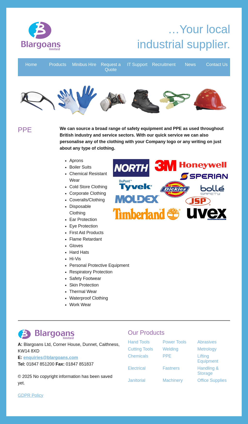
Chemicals (138, 356)
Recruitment (164, 64)
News (190, 64)
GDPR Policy (30, 395)
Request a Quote (111, 67)
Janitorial (136, 380)
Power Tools (174, 342)
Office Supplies (212, 380)
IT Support (137, 64)
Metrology (207, 349)
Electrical (137, 368)
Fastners (171, 368)
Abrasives (207, 342)
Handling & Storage (208, 371)
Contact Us (217, 64)
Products (57, 64)
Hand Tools (139, 342)
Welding (170, 349)
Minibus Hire (84, 64)
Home (31, 64)
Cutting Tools (140, 349)
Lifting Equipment (207, 359)
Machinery (173, 380)
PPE (167, 356)
